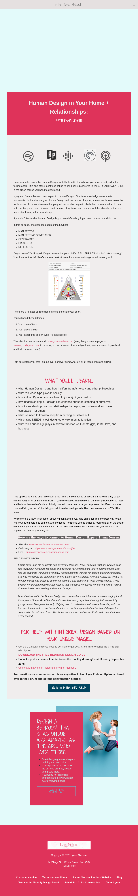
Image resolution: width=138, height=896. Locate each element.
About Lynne (113, 882)
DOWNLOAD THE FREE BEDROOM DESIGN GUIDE (51, 654)
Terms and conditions (55, 877)
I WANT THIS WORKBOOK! (56, 791)
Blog (119, 877)
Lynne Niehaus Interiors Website (92, 877)
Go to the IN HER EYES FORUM (69, 687)
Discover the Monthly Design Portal (38, 882)
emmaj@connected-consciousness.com (47, 552)
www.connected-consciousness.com (49, 544)
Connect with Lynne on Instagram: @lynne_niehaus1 (47, 667)
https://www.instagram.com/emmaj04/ (55, 548)
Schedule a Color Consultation (82, 882)
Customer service (26, 877)
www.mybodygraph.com (26, 345)
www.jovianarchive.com (60, 341)
